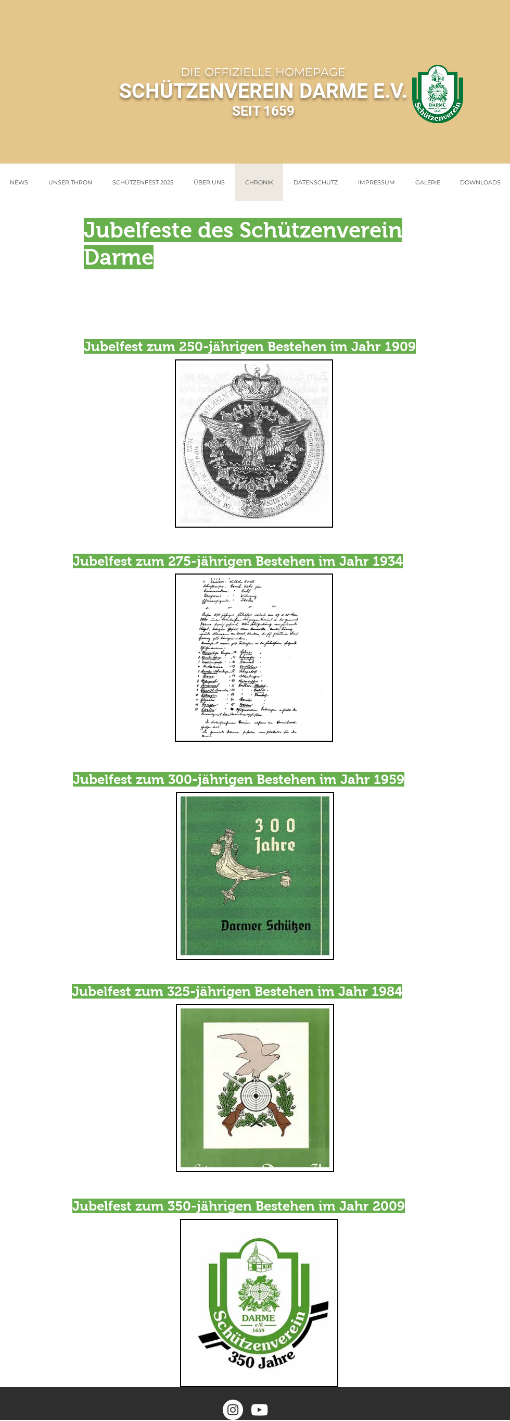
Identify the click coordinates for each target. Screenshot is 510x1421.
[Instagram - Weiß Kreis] (233, 1410)
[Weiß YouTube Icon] (259, 1410)
